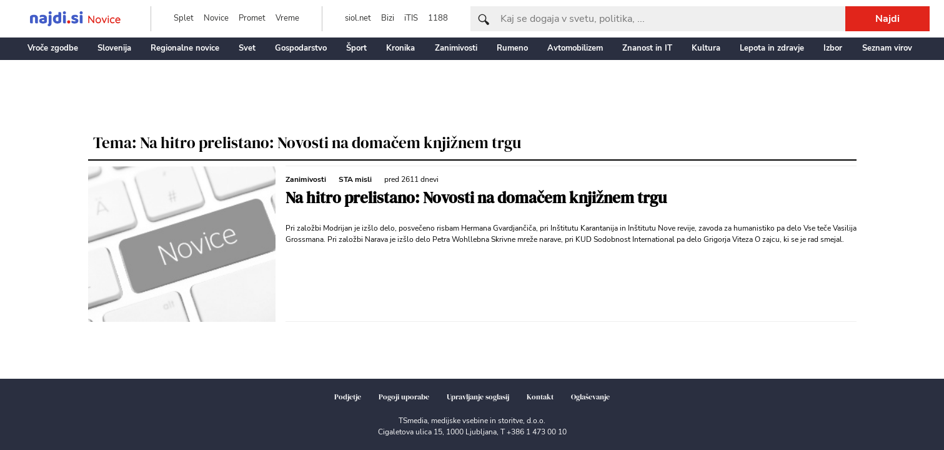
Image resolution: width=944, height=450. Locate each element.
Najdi (887, 19)
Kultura (706, 48)
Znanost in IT (647, 48)
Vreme (287, 18)
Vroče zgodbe (52, 48)
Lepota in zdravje (772, 48)
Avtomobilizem (575, 48)
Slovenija (114, 48)
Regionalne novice (185, 48)
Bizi (387, 18)
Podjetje (347, 397)
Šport (356, 48)
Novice (216, 18)
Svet (247, 48)
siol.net (358, 18)
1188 (438, 18)
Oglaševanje (590, 397)
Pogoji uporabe (404, 397)
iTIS (411, 18)
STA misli (355, 179)
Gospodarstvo (301, 48)
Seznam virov (887, 48)
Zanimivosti (456, 48)
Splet (184, 18)
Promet (252, 18)
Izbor (832, 48)
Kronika (400, 48)
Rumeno (512, 48)
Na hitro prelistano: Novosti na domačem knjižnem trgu (476, 197)
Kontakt (540, 397)
